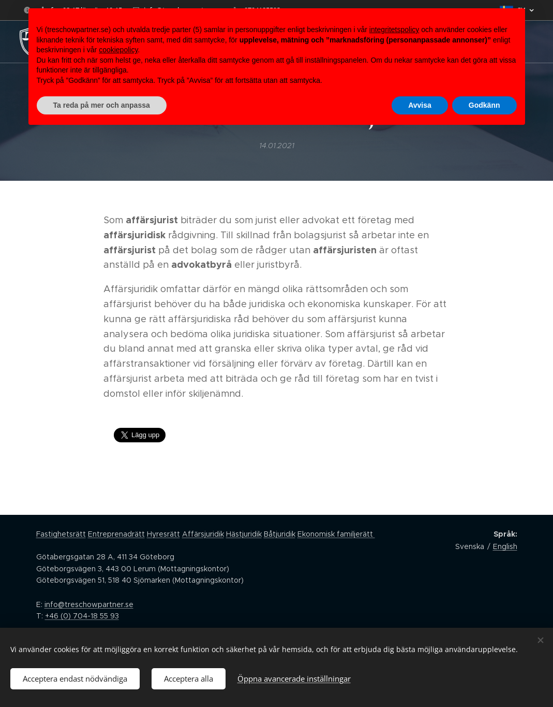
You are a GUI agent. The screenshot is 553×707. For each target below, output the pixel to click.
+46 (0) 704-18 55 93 (82, 616)
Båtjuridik (279, 534)
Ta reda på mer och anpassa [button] (101, 105)
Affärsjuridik (203, 534)
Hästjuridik (244, 534)
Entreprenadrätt (116, 534)
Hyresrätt (163, 534)
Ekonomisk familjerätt (336, 534)
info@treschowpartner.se (88, 604)
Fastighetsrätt (61, 534)
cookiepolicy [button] (118, 50)
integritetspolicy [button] (394, 29)
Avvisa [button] (419, 105)
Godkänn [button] (484, 105)
